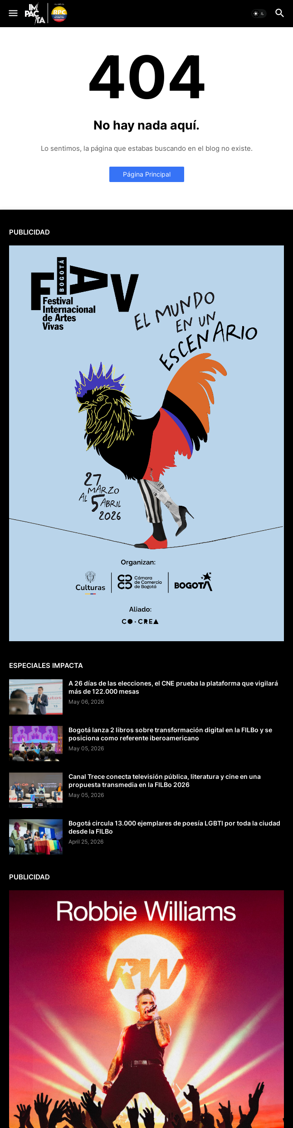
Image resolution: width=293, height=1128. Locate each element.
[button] (12, 13)
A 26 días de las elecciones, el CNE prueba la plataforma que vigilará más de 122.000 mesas (173, 687)
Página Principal (147, 174)
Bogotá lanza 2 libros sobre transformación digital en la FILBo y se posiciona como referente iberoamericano (170, 734)
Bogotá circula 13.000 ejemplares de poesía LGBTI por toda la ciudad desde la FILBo (174, 827)
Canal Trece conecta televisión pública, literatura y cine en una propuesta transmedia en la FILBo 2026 (164, 780)
